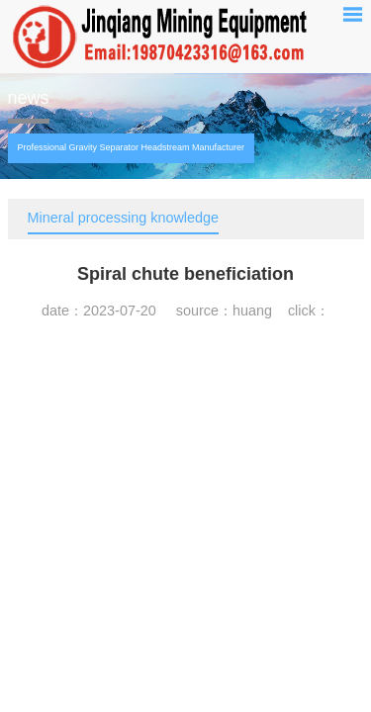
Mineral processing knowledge (124, 217)
